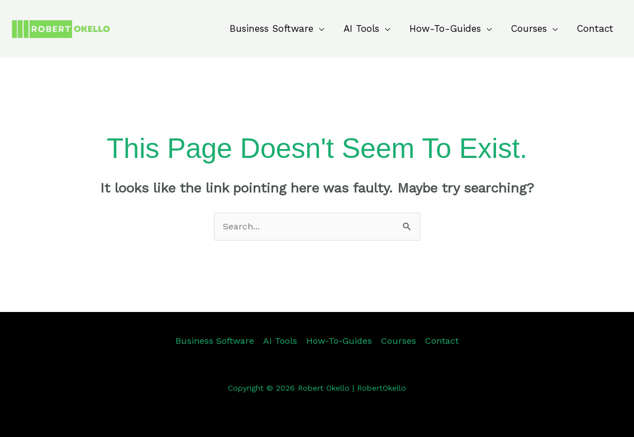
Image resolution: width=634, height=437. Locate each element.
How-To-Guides (445, 28)
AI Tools (361, 28)
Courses (529, 28)
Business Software (271, 28)
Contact (595, 28)
